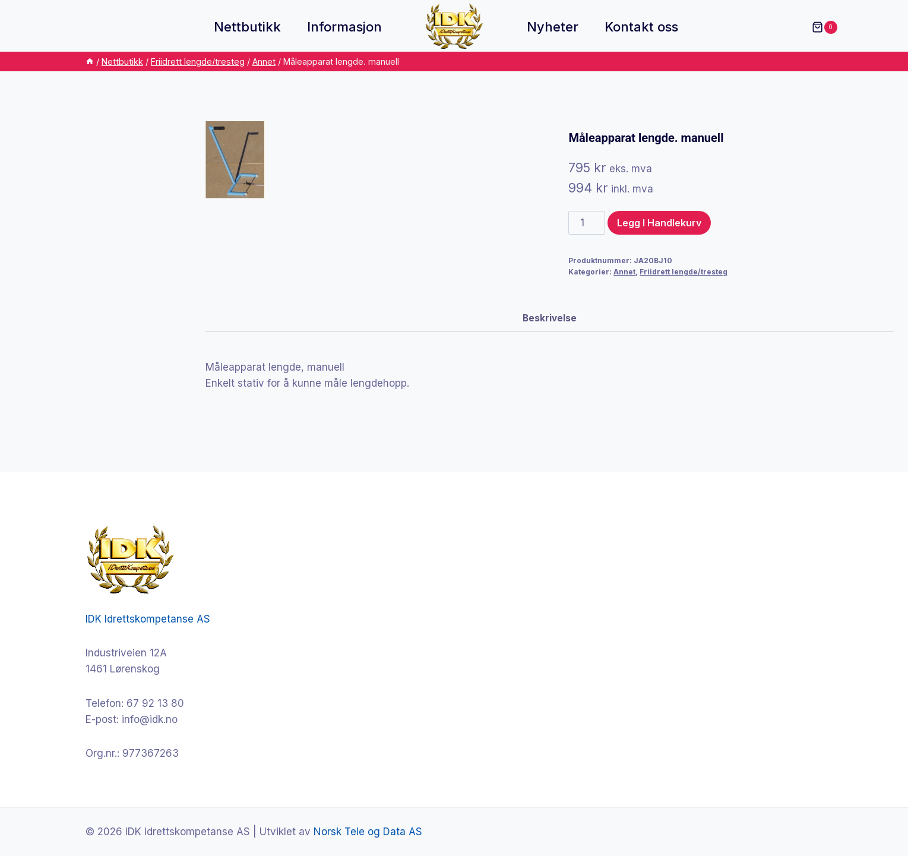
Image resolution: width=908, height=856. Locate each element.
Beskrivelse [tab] (550, 318)
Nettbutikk (247, 26)
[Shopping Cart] (818, 27)
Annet (624, 271)
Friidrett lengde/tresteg (683, 271)
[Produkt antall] (586, 223)
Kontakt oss (641, 26)
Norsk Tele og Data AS (368, 832)
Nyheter (552, 26)
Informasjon (344, 26)
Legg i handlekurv (659, 223)
